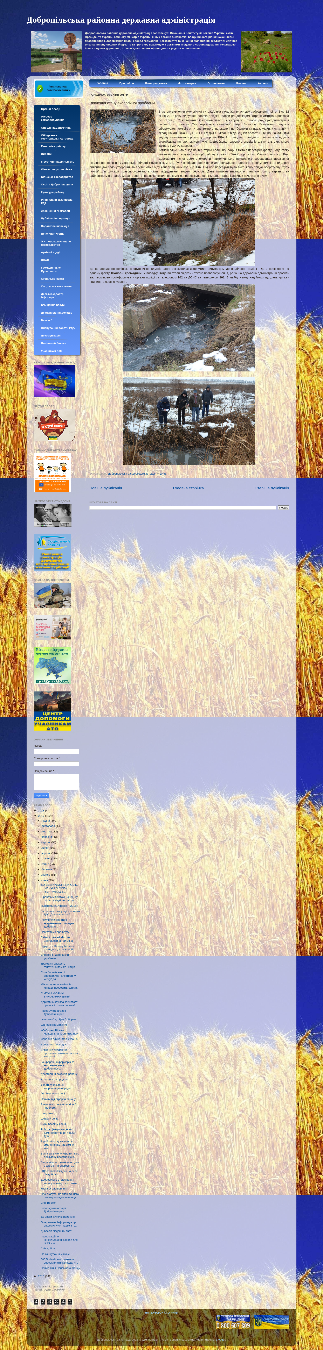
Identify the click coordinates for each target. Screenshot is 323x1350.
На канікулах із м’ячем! (55, 1254)
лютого (46, 874)
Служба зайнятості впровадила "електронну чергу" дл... (58, 975)
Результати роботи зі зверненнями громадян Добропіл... (57, 923)
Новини (241, 83)
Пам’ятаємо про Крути (55, 931)
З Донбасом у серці (53, 1123)
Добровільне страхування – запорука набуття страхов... (60, 1181)
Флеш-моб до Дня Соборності (60, 1019)
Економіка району (53, 146)
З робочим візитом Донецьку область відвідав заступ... (59, 898)
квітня (45, 864)
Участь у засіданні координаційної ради (56, 1086)
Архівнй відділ (51, 252)
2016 (41, 1276)
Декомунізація (51, 335)
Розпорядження (156, 83)
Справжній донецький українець (55, 956)
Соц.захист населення (56, 286)
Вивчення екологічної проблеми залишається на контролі (59, 1053)
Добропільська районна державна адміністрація (121, 19)
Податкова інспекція (55, 226)
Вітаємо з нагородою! (54, 1079)
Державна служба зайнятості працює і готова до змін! (59, 1003)
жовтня (46, 831)
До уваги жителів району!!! (58, 1216)
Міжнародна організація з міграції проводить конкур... (60, 986)
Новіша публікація (105, 488)
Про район (126, 83)
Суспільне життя (52, 278)
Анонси (263, 83)
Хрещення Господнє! (54, 1044)
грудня (46, 820)
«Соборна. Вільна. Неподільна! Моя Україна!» (60, 1032)
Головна (102, 83)
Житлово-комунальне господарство (56, 243)
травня (46, 858)
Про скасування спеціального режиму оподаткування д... (60, 1195)
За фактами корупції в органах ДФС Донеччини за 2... (60, 913)
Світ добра (48, 1248)
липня (45, 847)
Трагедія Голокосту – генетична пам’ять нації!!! (58, 965)
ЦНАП (45, 260)
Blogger (220, 1339)
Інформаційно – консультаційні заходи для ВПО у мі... (59, 1240)
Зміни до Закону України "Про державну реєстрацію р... (60, 1155)
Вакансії (46, 320)
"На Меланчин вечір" (54, 1093)
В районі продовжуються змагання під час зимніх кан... (57, 1145)
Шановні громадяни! (54, 1024)
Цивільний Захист (53, 343)
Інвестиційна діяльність (57, 161)
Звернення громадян (55, 210)
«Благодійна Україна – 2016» (59, 905)
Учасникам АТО (51, 351)
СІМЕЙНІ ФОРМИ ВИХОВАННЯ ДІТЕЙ (55, 995)
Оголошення (216, 83)
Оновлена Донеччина (55, 127)
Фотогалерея (187, 83)
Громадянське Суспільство (51, 269)
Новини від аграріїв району (58, 1099)
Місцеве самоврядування (52, 118)
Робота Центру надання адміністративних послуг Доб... (58, 1132)
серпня (46, 842)
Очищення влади (53, 304)
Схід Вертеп (48, 1202)
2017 (41, 815)
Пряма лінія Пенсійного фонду (60, 1268)
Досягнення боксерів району (59, 1073)
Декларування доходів (56, 312)
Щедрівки (47, 1113)
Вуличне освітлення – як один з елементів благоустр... (60, 1164)
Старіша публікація (272, 488)
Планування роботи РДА (58, 327)
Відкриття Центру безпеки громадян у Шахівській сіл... (60, 948)
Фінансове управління (56, 169)
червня (46, 853)
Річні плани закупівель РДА (57, 201)
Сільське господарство (57, 176)
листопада (48, 825)
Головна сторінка (188, 488)
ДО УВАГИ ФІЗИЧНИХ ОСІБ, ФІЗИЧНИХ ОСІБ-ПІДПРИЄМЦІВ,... (59, 888)
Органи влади (50, 109)
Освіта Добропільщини (57, 184)
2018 (41, 810)
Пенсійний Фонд (52, 233)
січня (45, 880)
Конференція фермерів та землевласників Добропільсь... (58, 1065)
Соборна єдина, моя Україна (59, 1038)
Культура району (52, 192)
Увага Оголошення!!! (54, 1188)
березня (47, 869)
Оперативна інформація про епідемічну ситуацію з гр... (59, 1224)
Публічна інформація (55, 218)
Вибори (46, 153)
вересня (47, 836)
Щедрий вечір (50, 1118)
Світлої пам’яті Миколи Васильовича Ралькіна (57, 939)
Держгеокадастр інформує (52, 295)
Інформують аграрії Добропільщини (53, 1012)
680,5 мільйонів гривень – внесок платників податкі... (59, 1261)
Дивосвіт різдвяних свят (56, 1230)
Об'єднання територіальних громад (57, 137)
